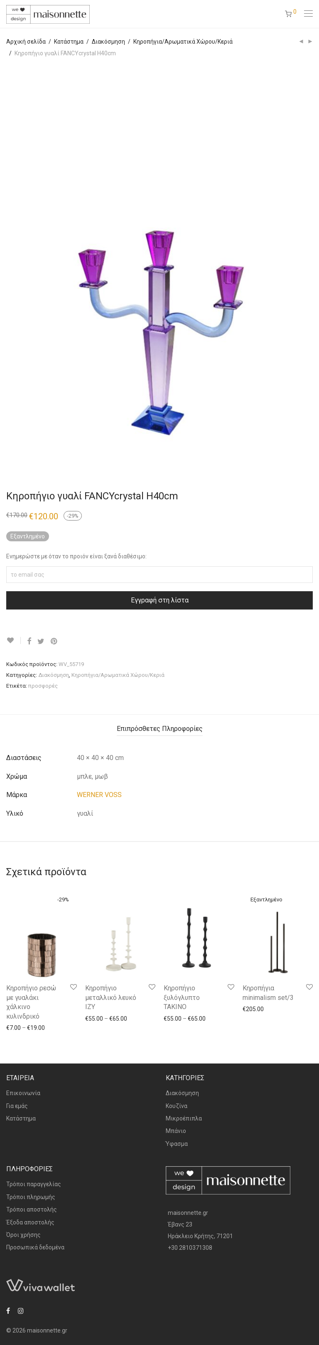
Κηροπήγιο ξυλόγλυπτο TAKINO (182, 997)
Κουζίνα (176, 1106)
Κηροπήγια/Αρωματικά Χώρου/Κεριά (183, 41)
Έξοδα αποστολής (30, 1222)
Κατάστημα (68, 41)
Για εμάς (17, 1106)
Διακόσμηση (108, 41)
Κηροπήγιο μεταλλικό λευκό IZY (110, 997)
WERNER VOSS (99, 795)
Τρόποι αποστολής (31, 1209)
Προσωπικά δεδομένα (35, 1247)
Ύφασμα (177, 1143)
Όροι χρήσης (23, 1234)
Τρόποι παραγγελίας (33, 1184)
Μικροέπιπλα (184, 1118)
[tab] (160, 729)
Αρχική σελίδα (26, 41)
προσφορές (43, 686)
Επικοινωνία (23, 1093)
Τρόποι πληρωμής (30, 1197)
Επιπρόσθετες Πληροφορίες (160, 729)
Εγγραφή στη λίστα (160, 600)
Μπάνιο (176, 1131)
